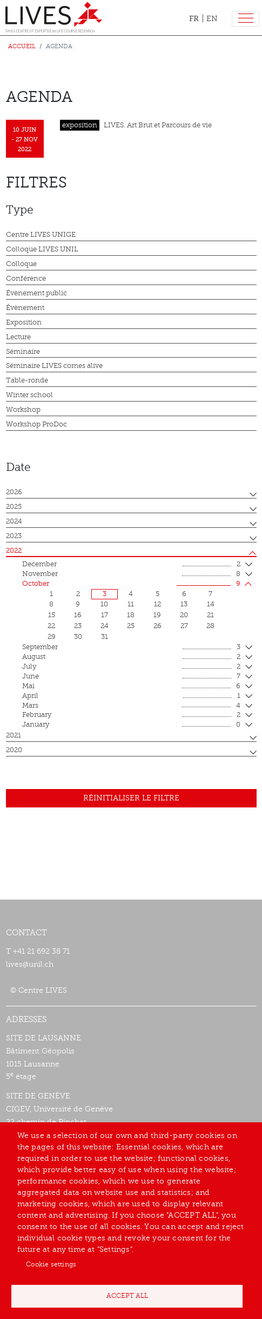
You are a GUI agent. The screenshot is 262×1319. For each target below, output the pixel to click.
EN (212, 19)
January (131, 725)
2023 (14, 536)
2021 (13, 735)
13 (183, 604)
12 (157, 604)
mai (131, 686)
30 (78, 637)
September (131, 647)
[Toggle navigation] (245, 19)
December (131, 565)
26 (157, 626)
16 (78, 615)
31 (104, 637)
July (131, 667)
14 (210, 604)
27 (184, 626)
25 (131, 626)
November (131, 574)
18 (131, 615)
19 (157, 615)
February (131, 715)
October (131, 584)
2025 (14, 506)
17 (104, 615)
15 (51, 615)
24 (104, 626)
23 (78, 626)
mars (131, 706)
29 (52, 637)
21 (210, 615)
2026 (14, 492)
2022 (14, 550)
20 (184, 615)
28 (210, 626)
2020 (14, 750)
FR (194, 18)
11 (130, 604)
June (131, 677)
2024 (14, 521)
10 (104, 604)
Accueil (22, 46)
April (131, 696)
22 (51, 626)
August (131, 657)
